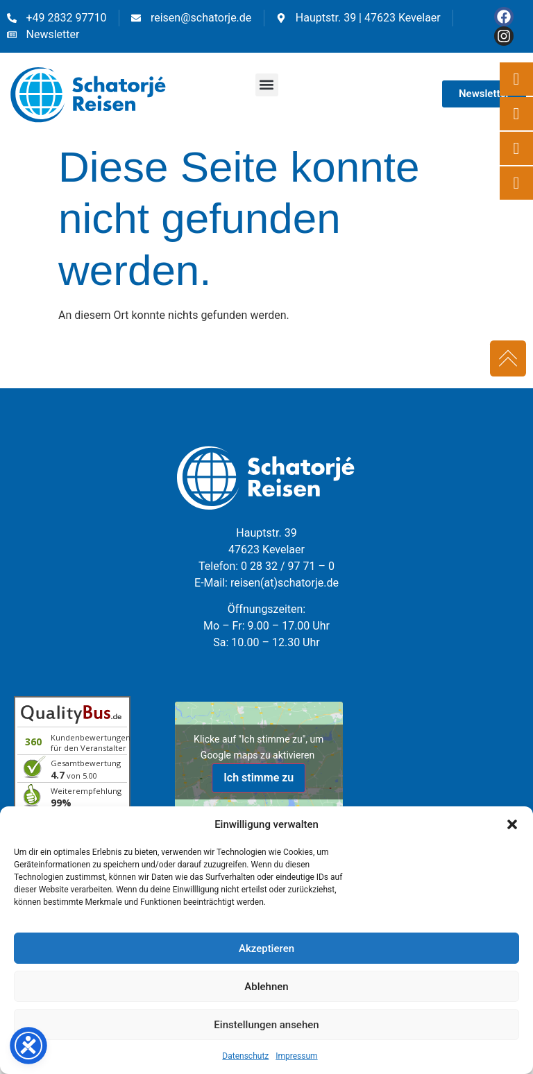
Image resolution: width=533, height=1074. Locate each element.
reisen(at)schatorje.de (284, 582)
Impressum (296, 1056)
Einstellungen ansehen (266, 1025)
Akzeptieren (266, 948)
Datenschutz (245, 1056)
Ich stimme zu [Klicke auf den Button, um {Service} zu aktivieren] (258, 777)
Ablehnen (266, 986)
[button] (512, 824)
